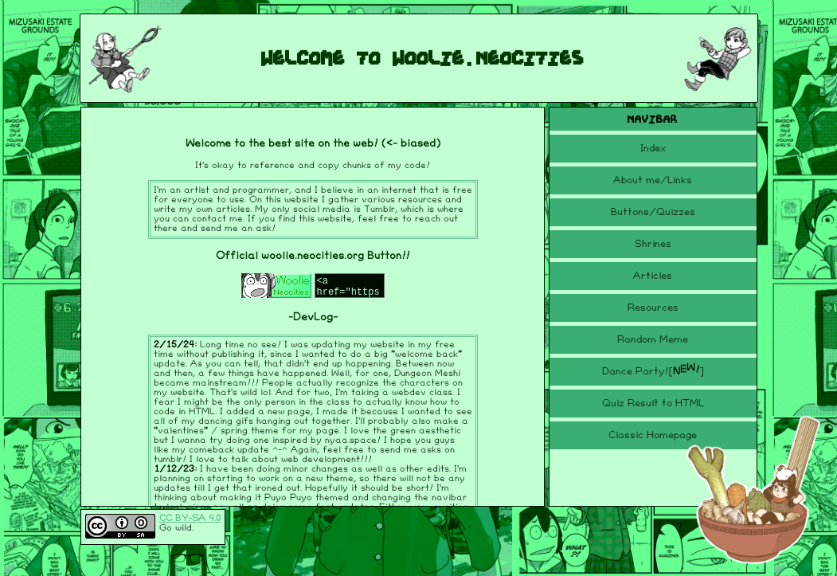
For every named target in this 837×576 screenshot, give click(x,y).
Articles (652, 275)
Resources (653, 307)
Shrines (653, 244)
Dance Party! (653, 369)
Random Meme (652, 339)
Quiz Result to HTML (653, 403)
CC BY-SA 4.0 (190, 518)
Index (653, 148)
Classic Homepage (652, 435)
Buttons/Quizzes (653, 212)
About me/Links (652, 180)
